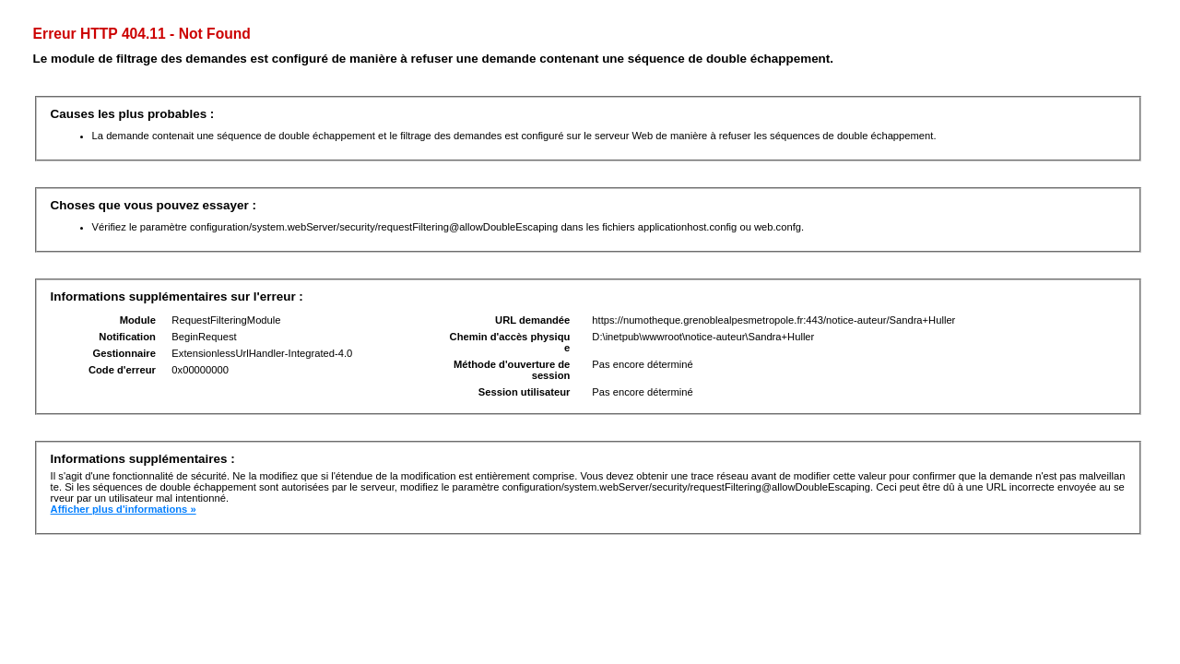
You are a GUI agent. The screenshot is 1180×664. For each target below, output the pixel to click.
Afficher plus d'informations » (123, 509)
